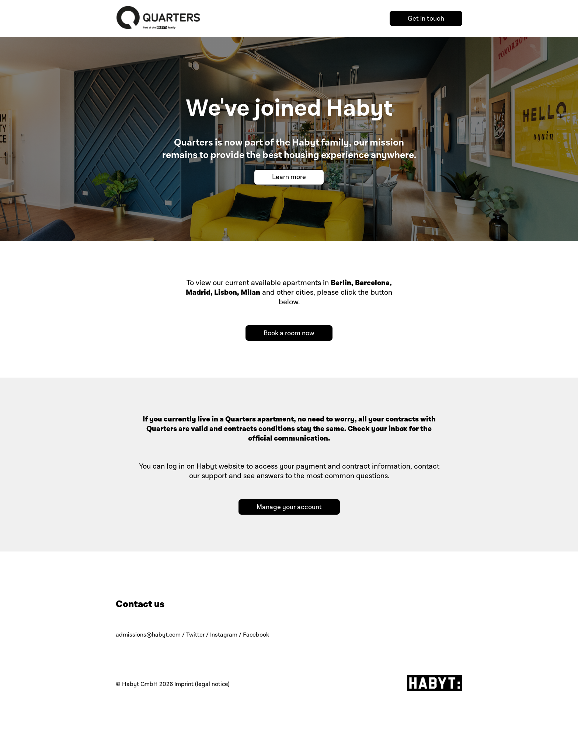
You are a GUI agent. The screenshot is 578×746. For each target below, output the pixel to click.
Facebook (256, 635)
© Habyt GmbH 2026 (144, 684)
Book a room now (289, 333)
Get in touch (426, 18)
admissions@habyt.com (148, 635)
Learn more (289, 177)
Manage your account (289, 507)
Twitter (195, 635)
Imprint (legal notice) (202, 684)
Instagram (223, 635)
